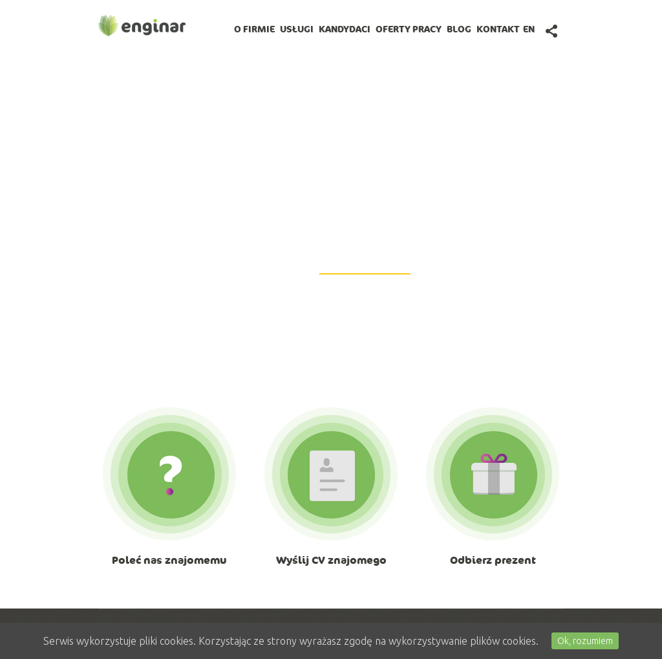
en (529, 29)
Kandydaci (344, 29)
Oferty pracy (409, 29)
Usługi (297, 29)
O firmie (254, 29)
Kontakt (498, 29)
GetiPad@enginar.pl (365, 266)
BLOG (459, 29)
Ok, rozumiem (585, 641)
